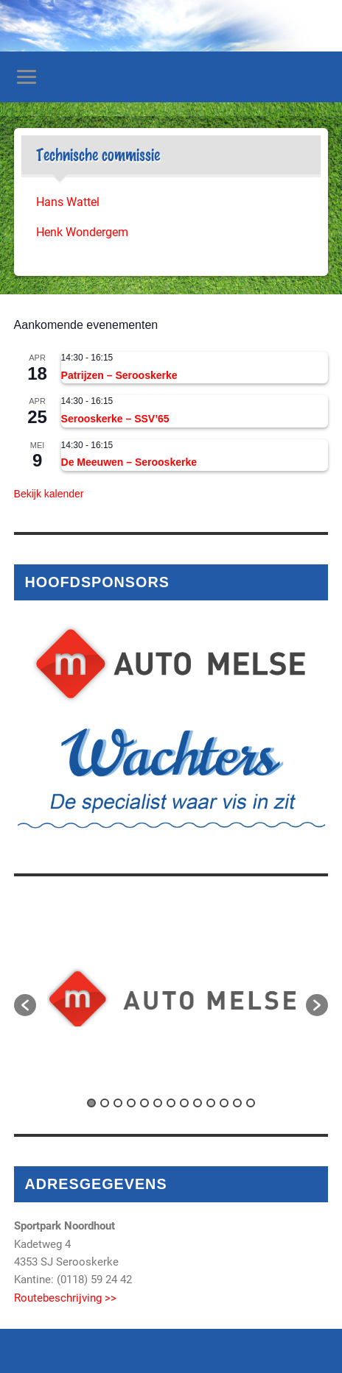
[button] (25, 1005)
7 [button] (171, 1103)
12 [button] (237, 1103)
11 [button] (224, 1103)
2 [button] (104, 1103)
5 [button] (144, 1103)
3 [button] (118, 1103)
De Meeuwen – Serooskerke (129, 462)
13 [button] (250, 1103)
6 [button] (157, 1103)
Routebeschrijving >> (65, 1298)
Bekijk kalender (49, 494)
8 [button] (184, 1103)
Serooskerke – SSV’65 (115, 419)
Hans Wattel (68, 202)
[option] (171, 997)
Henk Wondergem (82, 232)
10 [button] (210, 1103)
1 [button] (91, 1103)
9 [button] (197, 1103)
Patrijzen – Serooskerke (119, 375)
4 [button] (131, 1103)
